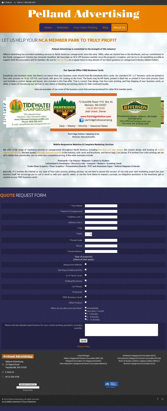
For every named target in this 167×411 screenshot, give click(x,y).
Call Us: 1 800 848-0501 (25, 2)
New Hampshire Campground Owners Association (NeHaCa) (83, 364)
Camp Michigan (83, 356)
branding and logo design (110, 150)
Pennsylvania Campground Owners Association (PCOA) (139, 358)
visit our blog (63, 60)
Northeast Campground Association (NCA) (139, 356)
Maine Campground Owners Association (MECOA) (83, 358)
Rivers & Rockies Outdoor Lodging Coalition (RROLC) (139, 361)
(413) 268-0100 (12, 376)
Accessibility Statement (11, 402)
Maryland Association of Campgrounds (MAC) (83, 361)
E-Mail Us (7, 2)
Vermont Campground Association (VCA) (139, 364)
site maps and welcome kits (51, 152)
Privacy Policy (83, 346)
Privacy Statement (29, 402)
